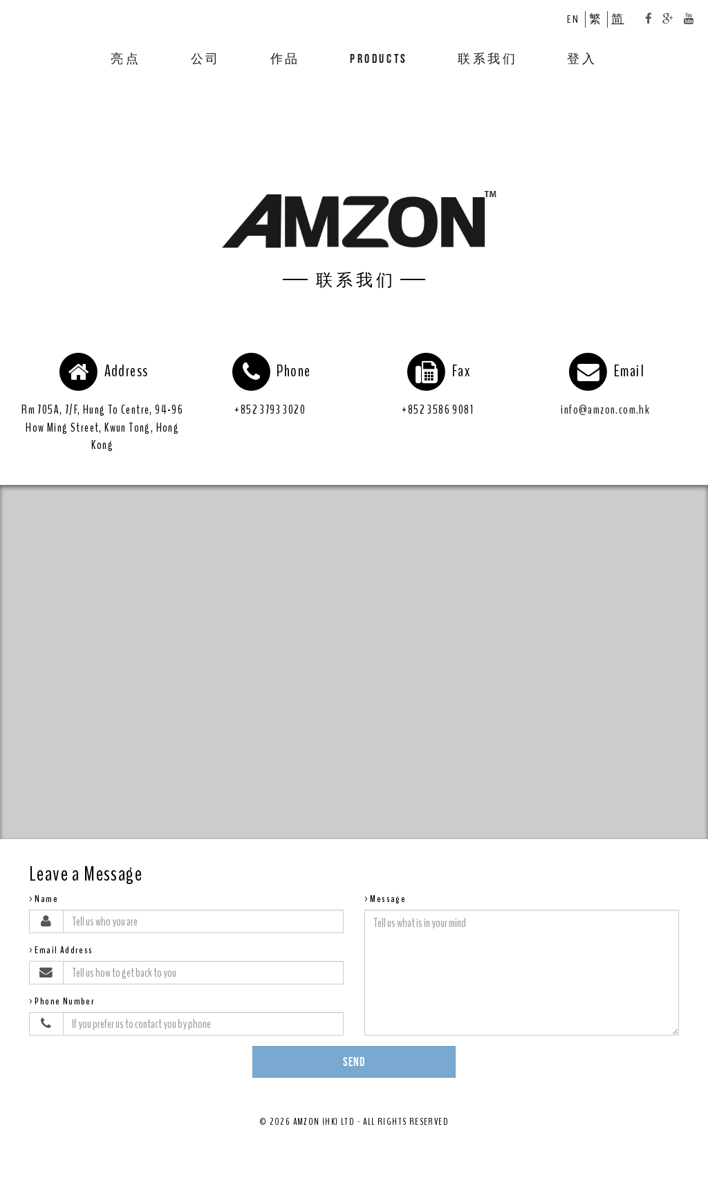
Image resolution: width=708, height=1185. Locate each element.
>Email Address (61, 950)
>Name (43, 899)
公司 (206, 58)
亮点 (125, 58)
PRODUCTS (379, 58)
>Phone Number (62, 1001)
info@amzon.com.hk (605, 409)
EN (573, 19)
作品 (285, 58)
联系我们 (487, 58)
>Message (385, 899)
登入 (582, 58)
